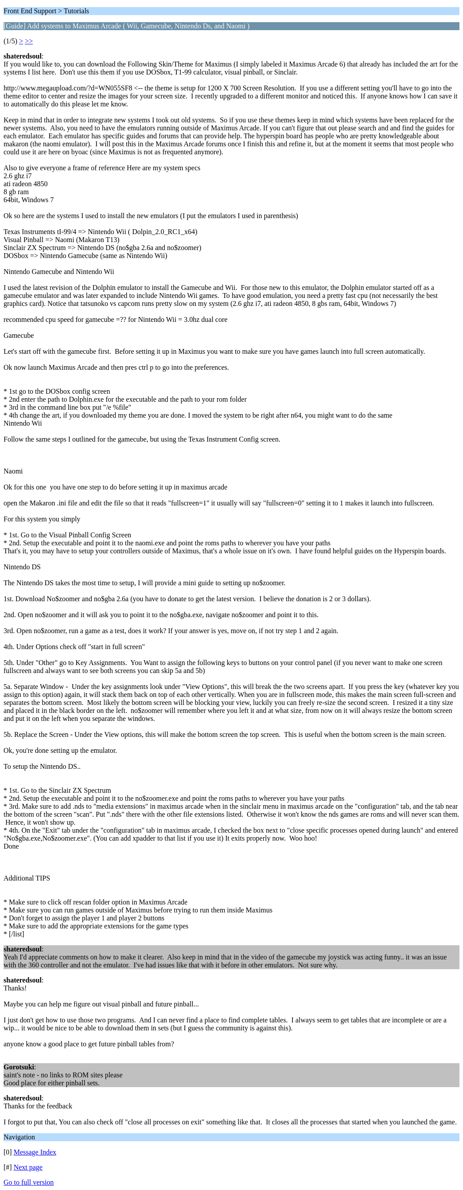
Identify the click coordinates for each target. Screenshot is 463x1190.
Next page (28, 1167)
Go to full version (29, 1182)
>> (29, 41)
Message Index (35, 1152)
